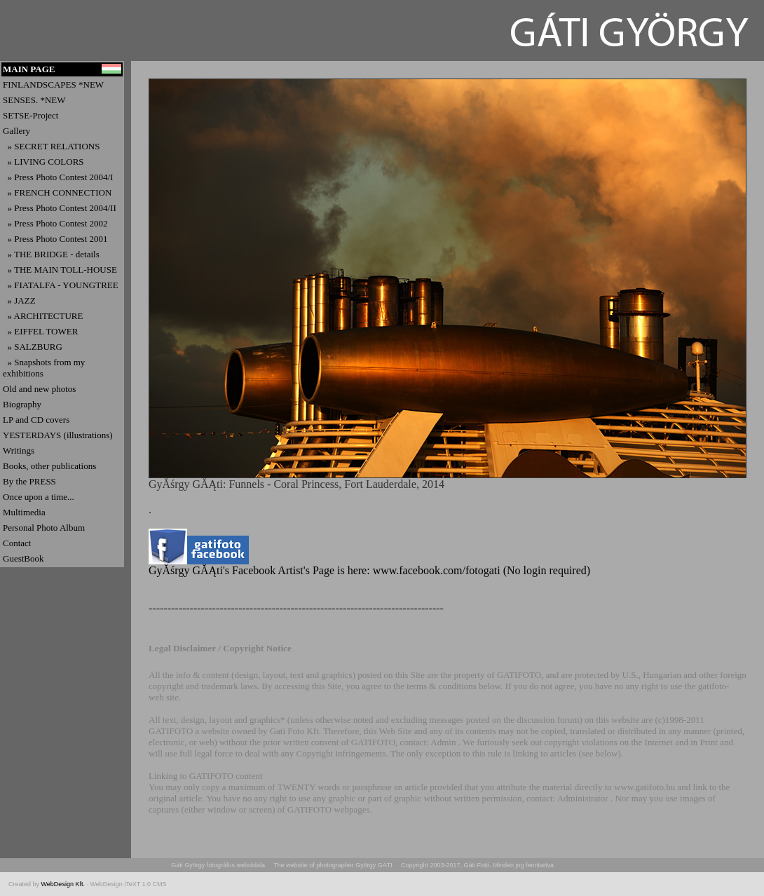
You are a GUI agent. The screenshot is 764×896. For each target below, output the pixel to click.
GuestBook (23, 558)
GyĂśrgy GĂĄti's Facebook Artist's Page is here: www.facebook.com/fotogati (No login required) (369, 565)
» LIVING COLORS (43, 161)
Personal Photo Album (44, 527)
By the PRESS (29, 481)
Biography (22, 404)
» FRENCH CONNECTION (57, 192)
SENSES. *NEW (34, 100)
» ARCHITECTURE (43, 316)
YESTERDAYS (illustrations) (58, 435)
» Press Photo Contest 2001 (55, 238)
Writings (18, 450)
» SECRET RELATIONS (51, 146)
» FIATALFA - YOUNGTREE (60, 285)
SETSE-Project (30, 115)
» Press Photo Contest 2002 (55, 223)
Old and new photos (39, 388)
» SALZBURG (32, 346)
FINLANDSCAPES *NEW (53, 84)
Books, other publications (49, 466)
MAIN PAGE (29, 69)
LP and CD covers (36, 419)
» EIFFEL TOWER (40, 331)
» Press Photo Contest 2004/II (59, 208)
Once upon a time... (38, 496)
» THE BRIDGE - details (51, 254)
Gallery (16, 130)
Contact (17, 543)
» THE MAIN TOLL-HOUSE (60, 269)
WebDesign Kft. (64, 884)
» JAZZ (19, 300)
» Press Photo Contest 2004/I (58, 177)
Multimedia (24, 512)
